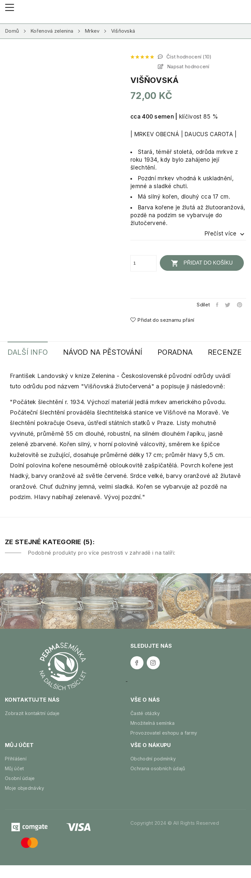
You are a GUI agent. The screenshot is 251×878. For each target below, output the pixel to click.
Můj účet (14, 781)
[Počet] (143, 263)
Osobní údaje (20, 791)
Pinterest (239, 304)
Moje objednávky (24, 801)
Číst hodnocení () (188, 57)
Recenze (27, 365)
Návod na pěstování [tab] (109, 352)
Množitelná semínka (152, 736)
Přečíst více (225, 234)
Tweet (227, 304)
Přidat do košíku (202, 263)
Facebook (136, 675)
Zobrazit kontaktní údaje (32, 726)
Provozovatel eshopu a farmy (163, 745)
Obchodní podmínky (153, 771)
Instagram (153, 675)
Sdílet (215, 304)
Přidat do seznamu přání (162, 320)
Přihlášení (15, 771)
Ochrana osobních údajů (157, 781)
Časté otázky (145, 726)
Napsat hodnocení (187, 66)
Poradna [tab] (185, 352)
